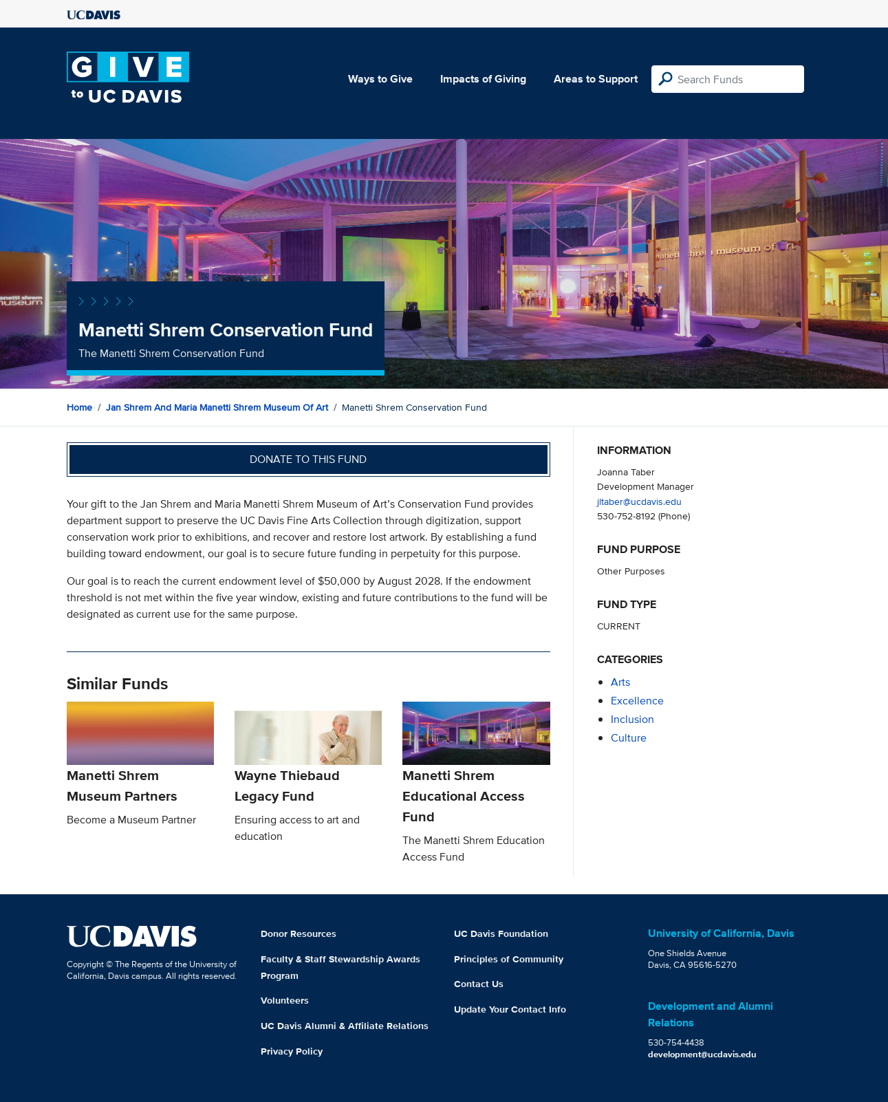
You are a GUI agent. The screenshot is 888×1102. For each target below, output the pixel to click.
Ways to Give (380, 79)
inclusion (632, 719)
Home (79, 407)
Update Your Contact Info (510, 1009)
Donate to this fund (308, 459)
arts (620, 682)
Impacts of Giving (483, 79)
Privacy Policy (292, 1051)
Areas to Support (596, 79)
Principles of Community (508, 959)
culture (629, 738)
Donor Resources (298, 933)
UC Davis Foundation (501, 933)
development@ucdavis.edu (702, 1054)
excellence (637, 701)
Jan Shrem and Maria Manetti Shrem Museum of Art (217, 407)
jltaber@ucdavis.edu (639, 501)
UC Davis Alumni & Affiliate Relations (345, 1026)
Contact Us (478, 984)
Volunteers (285, 1000)
